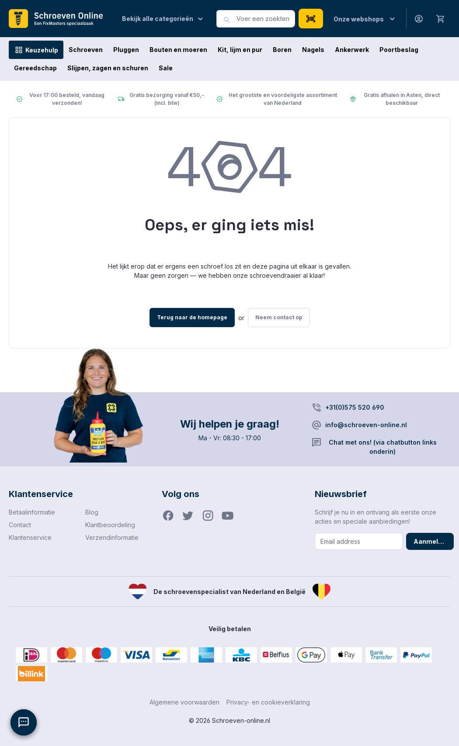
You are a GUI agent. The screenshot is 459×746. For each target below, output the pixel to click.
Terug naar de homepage (192, 317)
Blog (91, 512)
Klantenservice (30, 537)
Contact (20, 524)
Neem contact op (279, 317)
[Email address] (359, 541)
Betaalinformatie (32, 512)
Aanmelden (432, 541)
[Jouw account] (419, 18)
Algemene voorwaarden (184, 702)
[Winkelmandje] (440, 18)
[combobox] (265, 19)
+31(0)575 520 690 (354, 407)
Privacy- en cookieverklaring (268, 702)
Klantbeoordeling (110, 524)
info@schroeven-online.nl (366, 424)
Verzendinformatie (112, 537)
